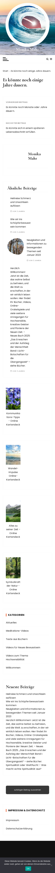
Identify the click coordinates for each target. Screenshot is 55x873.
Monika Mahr (27, 49)
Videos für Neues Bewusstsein (23, 647)
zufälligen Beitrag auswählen (27, 790)
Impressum (12, 820)
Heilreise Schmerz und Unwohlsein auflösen (20, 202)
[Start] (6, 70)
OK (28, 869)
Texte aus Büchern (17, 639)
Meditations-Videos (17, 630)
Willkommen (13, 667)
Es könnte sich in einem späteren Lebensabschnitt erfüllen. (25, 130)
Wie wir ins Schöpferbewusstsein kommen (20, 223)
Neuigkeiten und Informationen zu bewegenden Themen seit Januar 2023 (36, 247)
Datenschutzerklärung (19, 828)
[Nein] (51, 865)
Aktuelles (11, 622)
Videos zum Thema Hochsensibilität (17, 657)
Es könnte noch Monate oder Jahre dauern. (26, 109)
